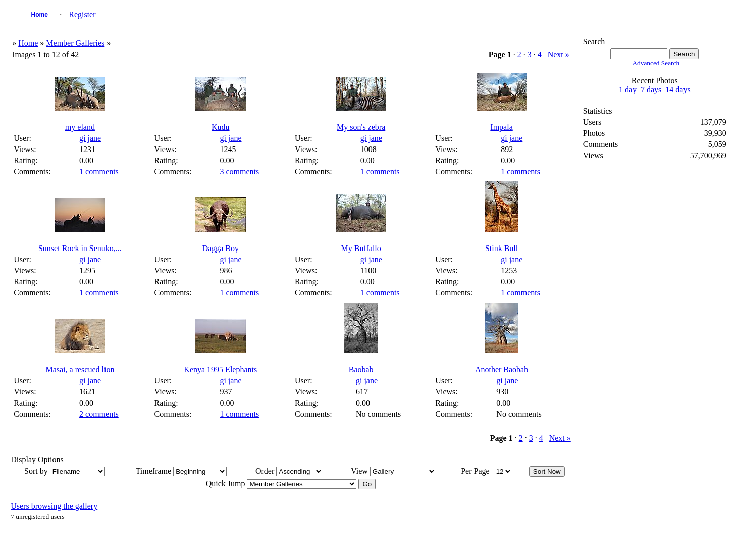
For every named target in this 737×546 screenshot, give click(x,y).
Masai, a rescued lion (79, 369)
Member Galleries (75, 43)
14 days (677, 89)
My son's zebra (361, 127)
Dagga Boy (220, 248)
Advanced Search (655, 63)
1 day (628, 89)
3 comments (239, 171)
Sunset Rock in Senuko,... (80, 248)
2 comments (99, 414)
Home (39, 14)
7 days (651, 89)
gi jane (90, 138)
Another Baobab (501, 369)
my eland (80, 127)
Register (82, 14)
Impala (501, 127)
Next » (558, 54)
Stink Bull (501, 248)
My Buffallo (361, 248)
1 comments (99, 171)
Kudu (221, 127)
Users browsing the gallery (54, 506)
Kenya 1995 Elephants (220, 369)
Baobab (361, 369)
